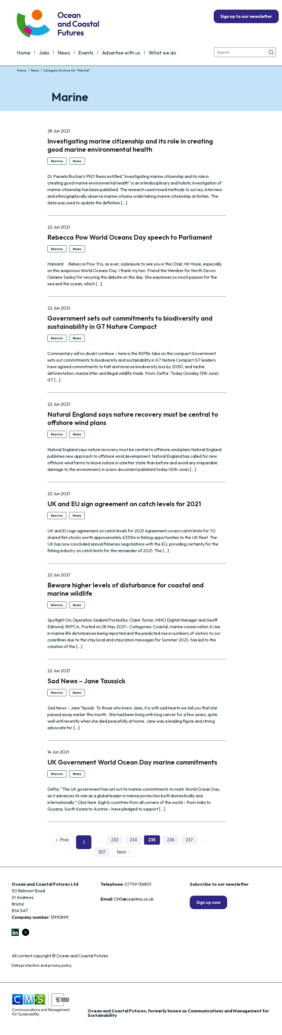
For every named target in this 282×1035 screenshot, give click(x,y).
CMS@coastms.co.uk (134, 899)
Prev (62, 840)
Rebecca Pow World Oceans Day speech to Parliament (129, 237)
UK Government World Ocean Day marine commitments (132, 762)
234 (133, 840)
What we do (162, 53)
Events (85, 53)
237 (189, 840)
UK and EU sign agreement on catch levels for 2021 (124, 504)
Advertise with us (121, 53)
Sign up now (208, 902)
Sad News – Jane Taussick (86, 681)
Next (123, 852)
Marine (57, 161)
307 (102, 852)
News (64, 53)
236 (170, 840)
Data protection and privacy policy (42, 965)
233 (114, 840)
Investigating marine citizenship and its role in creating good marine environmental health (130, 145)
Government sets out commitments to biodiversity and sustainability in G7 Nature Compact (130, 322)
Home (23, 53)
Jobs (44, 53)
